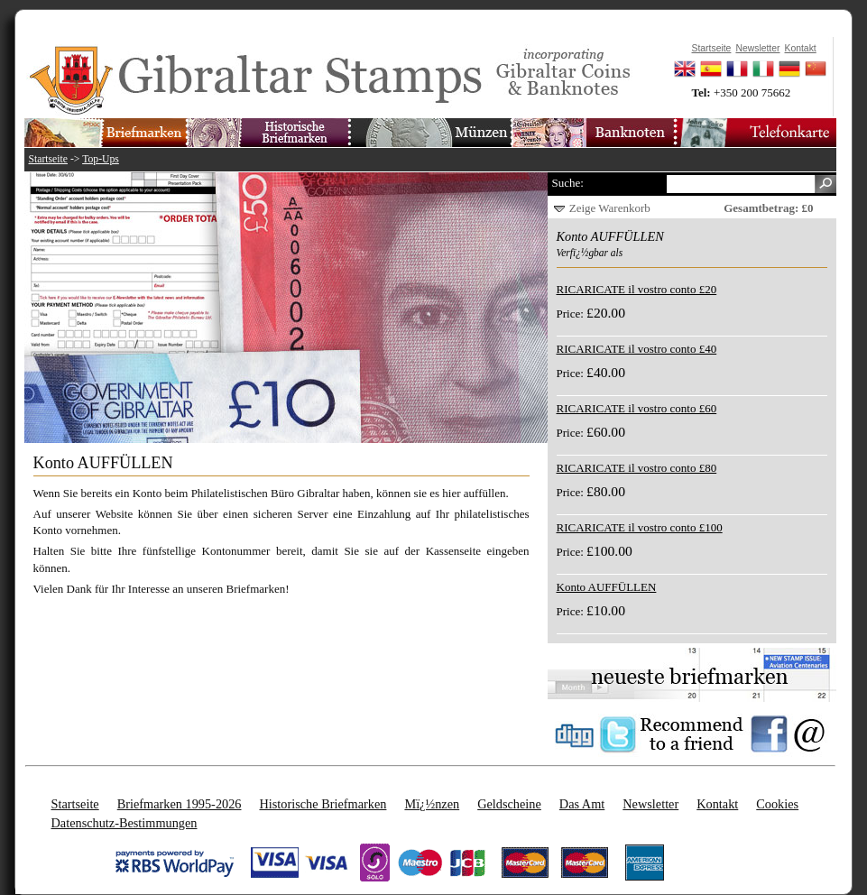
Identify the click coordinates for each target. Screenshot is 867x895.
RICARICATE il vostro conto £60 (637, 408)
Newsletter (650, 804)
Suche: (568, 182)
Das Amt (581, 804)
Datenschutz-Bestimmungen (124, 823)
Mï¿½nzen (431, 804)
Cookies (777, 804)
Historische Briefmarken (322, 804)
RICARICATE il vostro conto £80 (637, 468)
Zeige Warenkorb (609, 208)
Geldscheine (509, 804)
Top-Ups (100, 159)
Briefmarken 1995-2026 (179, 804)
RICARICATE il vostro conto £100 (640, 527)
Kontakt (717, 804)
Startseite (49, 159)
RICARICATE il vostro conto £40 (637, 348)
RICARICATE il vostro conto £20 (637, 289)
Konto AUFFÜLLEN (607, 587)
